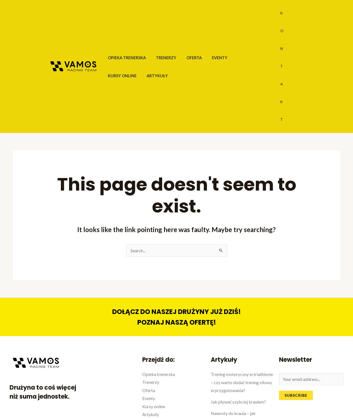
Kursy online (241, 22)
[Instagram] (312, 395)
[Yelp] (336, 395)
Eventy (211, 22)
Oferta (188, 22)
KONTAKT (281, 31)
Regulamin (153, 394)
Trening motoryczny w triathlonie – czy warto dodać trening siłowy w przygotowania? (242, 311)
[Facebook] (277, 395)
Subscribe (295, 324)
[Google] (324, 395)
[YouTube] (289, 395)
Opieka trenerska (125, 22)
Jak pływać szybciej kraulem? (238, 330)
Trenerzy (162, 22)
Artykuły (117, 40)
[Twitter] (300, 395)
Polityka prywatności (163, 402)
